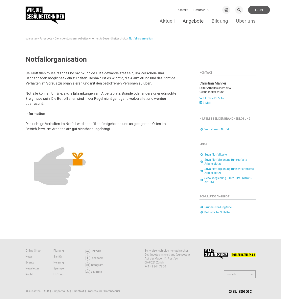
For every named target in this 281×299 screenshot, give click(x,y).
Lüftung (58, 274)
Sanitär (58, 256)
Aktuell (167, 21)
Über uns (246, 21)
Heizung (59, 262)
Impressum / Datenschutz (104, 291)
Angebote (193, 21)
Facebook (94, 258)
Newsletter (32, 268)
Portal (29, 274)
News (29, 256)
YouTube (93, 271)
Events (30, 262)
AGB (46, 291)
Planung (59, 250)
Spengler (59, 268)
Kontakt (183, 10)
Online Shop (33, 250)
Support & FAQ (62, 291)
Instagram (94, 264)
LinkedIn (93, 251)
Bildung (220, 21)
